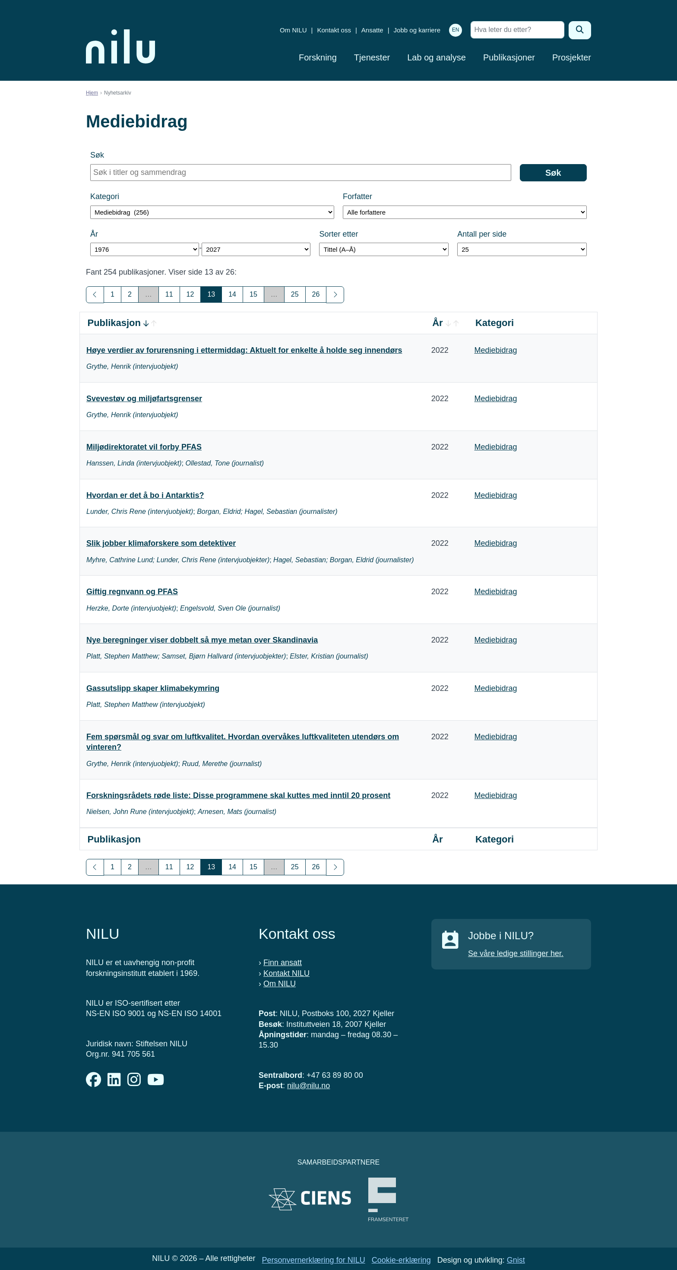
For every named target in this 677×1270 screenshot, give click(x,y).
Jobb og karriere (417, 30)
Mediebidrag (495, 350)
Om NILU (293, 30)
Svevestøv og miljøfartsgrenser (144, 398)
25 (295, 294)
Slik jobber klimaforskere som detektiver (161, 543)
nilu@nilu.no (308, 1085)
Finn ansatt (282, 962)
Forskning (318, 57)
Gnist (516, 1260)
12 (190, 294)
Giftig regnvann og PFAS (132, 591)
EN (455, 30)
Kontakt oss (334, 30)
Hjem (92, 93)
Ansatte (372, 30)
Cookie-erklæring (401, 1260)
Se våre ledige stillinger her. (515, 953)
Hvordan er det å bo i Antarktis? (145, 495)
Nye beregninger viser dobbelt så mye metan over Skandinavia (202, 640)
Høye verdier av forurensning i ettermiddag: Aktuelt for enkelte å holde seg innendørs (244, 350)
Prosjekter (571, 57)
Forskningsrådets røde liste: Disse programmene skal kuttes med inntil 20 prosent (238, 795)
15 (253, 294)
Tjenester (372, 57)
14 (232, 294)
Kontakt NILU (286, 973)
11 (169, 294)
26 (316, 294)
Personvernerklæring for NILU (313, 1260)
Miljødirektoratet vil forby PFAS (144, 447)
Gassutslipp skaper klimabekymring (152, 688)
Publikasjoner (509, 57)
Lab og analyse (436, 57)
